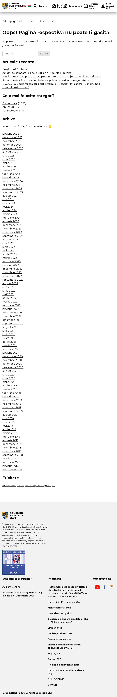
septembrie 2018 (12, 455)
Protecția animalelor (59, 639)
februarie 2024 (11, 217)
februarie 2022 (11, 305)
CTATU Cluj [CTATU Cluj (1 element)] (40, 486)
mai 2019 (7, 425)
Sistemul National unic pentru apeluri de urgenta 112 (64, 646)
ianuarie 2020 (10, 396)
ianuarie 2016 (10, 465)
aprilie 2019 (9, 429)
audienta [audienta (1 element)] (12, 486)
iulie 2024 (8, 199)
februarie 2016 (11, 462)
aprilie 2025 (9, 166)
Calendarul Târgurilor (60, 613)
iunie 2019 (8, 422)
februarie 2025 (11, 173)
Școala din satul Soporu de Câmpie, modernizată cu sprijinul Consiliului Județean (51, 76)
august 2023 (10, 239)
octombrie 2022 (12, 276)
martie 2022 (9, 301)
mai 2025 (7, 163)
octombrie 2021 (11, 319)
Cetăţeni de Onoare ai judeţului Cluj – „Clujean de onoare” (68, 621)
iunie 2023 (8, 246)
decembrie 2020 (12, 356)
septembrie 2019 (12, 411)
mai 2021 (7, 338)
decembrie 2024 (12, 181)
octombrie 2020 (12, 363)
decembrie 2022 (12, 268)
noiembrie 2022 (12, 272)
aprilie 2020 (9, 385)
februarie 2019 (11, 436)
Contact (52, 684)
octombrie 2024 (12, 188)
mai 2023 (8, 250)
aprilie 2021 (9, 341)
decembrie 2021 (12, 312)
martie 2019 (9, 433)
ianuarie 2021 (10, 352)
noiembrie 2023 (12, 228)
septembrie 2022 (12, 279)
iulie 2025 (8, 155)
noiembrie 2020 (12, 360)
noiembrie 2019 (11, 403)
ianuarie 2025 (10, 177)
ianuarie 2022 (10, 309)
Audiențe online (11, 587)
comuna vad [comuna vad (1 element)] (30, 486)
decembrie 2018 (12, 444)
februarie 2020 (11, 392)
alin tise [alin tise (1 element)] (5, 486)
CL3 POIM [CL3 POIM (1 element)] (20, 486)
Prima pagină (10, 21)
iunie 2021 (8, 334)
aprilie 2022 (9, 298)
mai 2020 (8, 382)
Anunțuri (8, 107)
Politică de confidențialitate (63, 664)
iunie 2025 (8, 159)
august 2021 (10, 327)
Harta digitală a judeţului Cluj (64, 602)
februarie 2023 (11, 261)
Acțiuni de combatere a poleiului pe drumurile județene (36, 72)
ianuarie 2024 (10, 221)
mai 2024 (8, 206)
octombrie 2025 (12, 144)
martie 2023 (9, 257)
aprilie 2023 (9, 254)
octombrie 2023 (12, 232)
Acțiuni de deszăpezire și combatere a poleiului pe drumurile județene (45, 80)
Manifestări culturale (59, 607)
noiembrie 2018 (11, 447)
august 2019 (10, 414)
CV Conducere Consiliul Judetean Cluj (66, 672)
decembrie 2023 (12, 225)
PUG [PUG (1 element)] (53, 486)
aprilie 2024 (9, 210)
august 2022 (10, 283)
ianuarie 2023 (10, 265)
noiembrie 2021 (11, 316)
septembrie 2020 (12, 367)
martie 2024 (9, 214)
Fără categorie (11, 110)
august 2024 (10, 195)
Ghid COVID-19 (56, 679)
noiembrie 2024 (12, 184)
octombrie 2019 (11, 407)
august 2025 (10, 152)
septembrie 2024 (12, 192)
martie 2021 (9, 345)
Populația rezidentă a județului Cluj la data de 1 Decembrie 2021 (22, 594)
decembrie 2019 (12, 400)
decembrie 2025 (12, 137)
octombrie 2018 (11, 451)
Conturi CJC (54, 659)
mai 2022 (8, 294)
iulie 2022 (8, 287)
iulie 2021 (8, 330)
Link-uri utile (55, 627)
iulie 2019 (8, 418)
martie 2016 (9, 458)
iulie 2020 (8, 374)
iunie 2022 (8, 290)
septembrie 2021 (12, 323)
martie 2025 (9, 170)
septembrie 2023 (12, 236)
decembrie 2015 (12, 469)
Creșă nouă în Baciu (14, 69)
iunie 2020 (8, 378)
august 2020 (10, 371)
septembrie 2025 (12, 148)
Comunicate (9, 103)
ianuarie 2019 (10, 440)
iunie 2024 (8, 203)
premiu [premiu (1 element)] (48, 486)
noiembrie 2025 (11, 141)
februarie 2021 (11, 349)
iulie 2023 (8, 243)
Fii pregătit (54, 653)
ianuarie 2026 (10, 133)
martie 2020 (9, 389)
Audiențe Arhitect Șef (60, 633)
